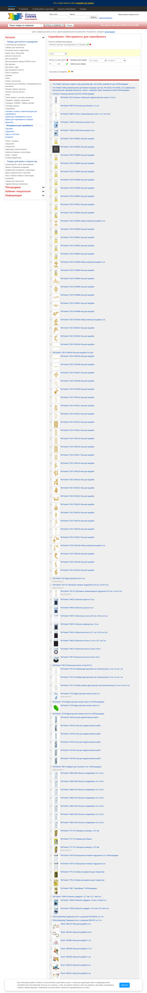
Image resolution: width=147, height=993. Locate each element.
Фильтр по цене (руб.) (57, 60)
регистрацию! (110, 32)
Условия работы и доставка (43, 9)
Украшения (9, 132)
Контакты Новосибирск (67, 9)
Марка (52, 54)
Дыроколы (9, 122)
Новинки (112, 60)
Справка (83, 9)
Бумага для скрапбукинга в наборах (19, 120)
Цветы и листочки (12, 134)
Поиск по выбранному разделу (60, 42)
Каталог (11, 9)
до (59, 64)
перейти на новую (85, 3)
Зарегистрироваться (105, 18)
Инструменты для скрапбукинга (19, 126)
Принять (124, 985)
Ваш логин (53, 14)
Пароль (72, 14)
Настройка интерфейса (61, 71)
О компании (23, 9)
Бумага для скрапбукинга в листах (18, 117)
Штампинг (9, 137)
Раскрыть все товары (78, 60)
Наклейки (9, 129)
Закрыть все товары (78, 64)
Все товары (94, 60)
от (50, 64)
